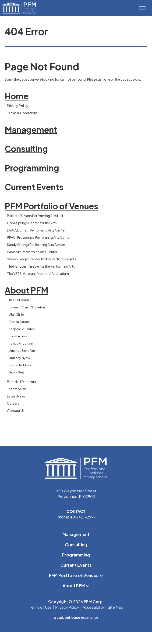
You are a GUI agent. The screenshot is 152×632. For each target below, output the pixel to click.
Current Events (34, 187)
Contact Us (16, 410)
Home (16, 96)
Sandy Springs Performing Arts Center (36, 244)
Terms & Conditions (22, 113)
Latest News (16, 396)
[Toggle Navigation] (142, 8)
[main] (76, 231)
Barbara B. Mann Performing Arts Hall (35, 216)
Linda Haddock (20, 365)
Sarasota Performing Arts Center (32, 252)
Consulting (26, 149)
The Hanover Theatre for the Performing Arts (41, 266)
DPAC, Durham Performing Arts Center (36, 230)
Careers (13, 403)
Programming (32, 168)
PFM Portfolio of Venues (51, 206)
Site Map (115, 607)
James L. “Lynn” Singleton (27, 307)
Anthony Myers (19, 358)
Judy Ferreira (18, 336)
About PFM (26, 290)
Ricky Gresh (17, 372)
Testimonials (17, 389)
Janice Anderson (21, 343)
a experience (76, 617)
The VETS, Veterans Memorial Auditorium (38, 273)
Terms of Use (40, 607)
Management (31, 129)
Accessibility (93, 607)
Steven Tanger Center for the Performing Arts (41, 259)
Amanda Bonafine (22, 350)
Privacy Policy (17, 106)
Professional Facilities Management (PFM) (19, 8)
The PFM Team (18, 300)
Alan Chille (16, 314)
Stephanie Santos (22, 329)
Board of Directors (21, 382)
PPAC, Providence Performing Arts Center (39, 237)
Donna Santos (19, 322)
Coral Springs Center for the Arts (32, 223)
